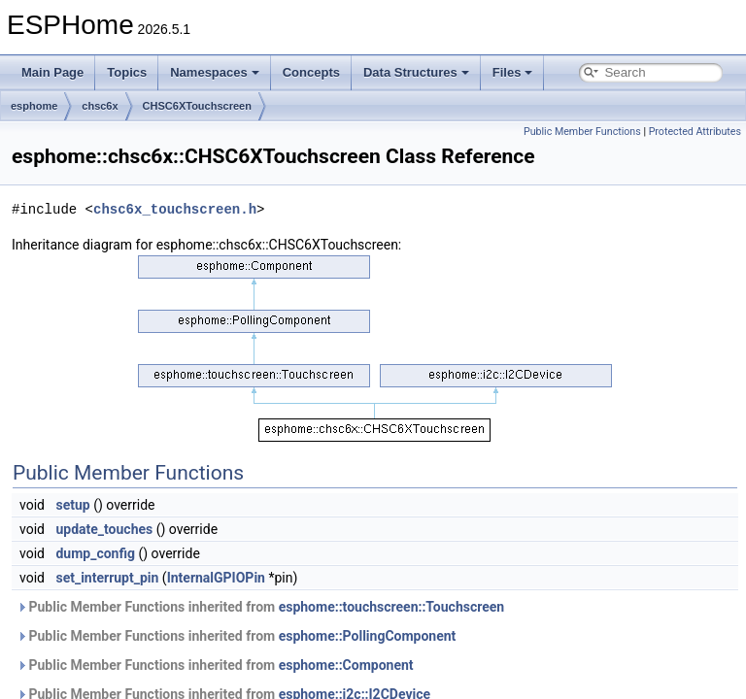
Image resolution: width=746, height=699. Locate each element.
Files (512, 72)
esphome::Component (346, 665)
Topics (127, 72)
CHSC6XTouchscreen (197, 106)
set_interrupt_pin (106, 577)
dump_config (95, 553)
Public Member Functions (582, 131)
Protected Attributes (695, 131)
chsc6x (100, 106)
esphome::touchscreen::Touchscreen (392, 607)
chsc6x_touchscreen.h (174, 209)
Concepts (311, 72)
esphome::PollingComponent (368, 636)
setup (72, 505)
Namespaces (214, 72)
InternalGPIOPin (216, 577)
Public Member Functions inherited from (260, 607)
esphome (34, 106)
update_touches (104, 529)
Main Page (52, 72)
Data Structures (416, 72)
